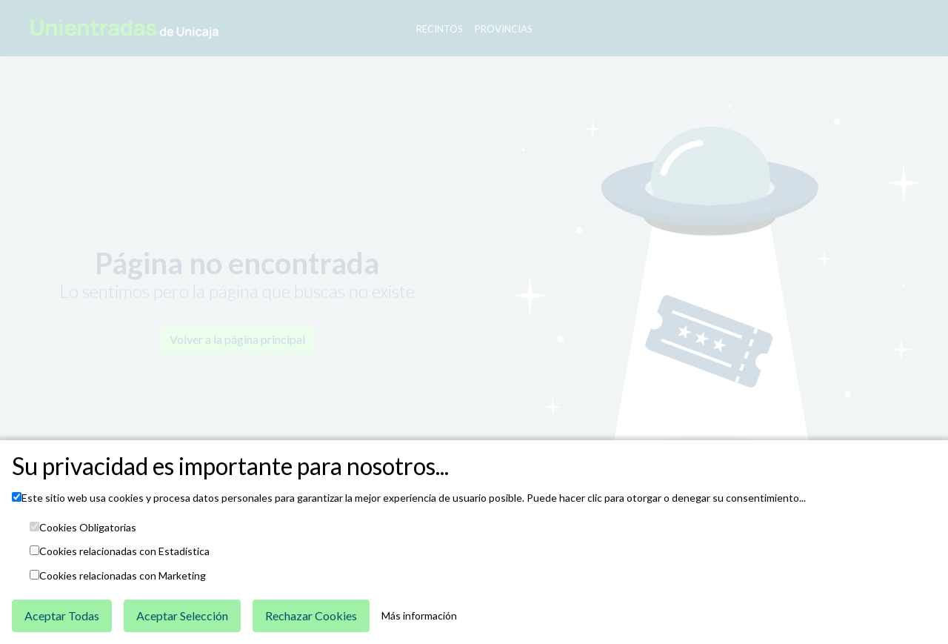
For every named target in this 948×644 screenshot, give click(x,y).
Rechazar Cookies (311, 615)
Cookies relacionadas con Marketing (122, 576)
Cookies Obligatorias (87, 528)
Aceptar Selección (182, 615)
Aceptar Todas (61, 615)
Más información (419, 616)
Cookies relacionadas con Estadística (124, 551)
